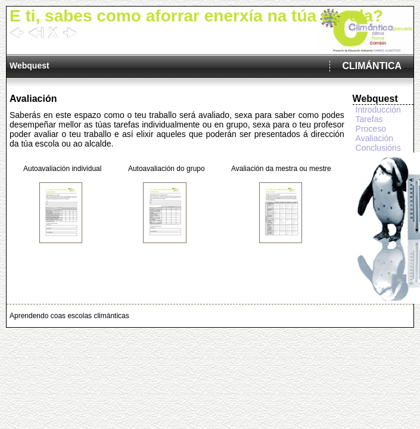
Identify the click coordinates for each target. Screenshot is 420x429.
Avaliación (375, 138)
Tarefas (369, 119)
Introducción (378, 109)
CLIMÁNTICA (372, 66)
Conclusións (378, 148)
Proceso (371, 128)
